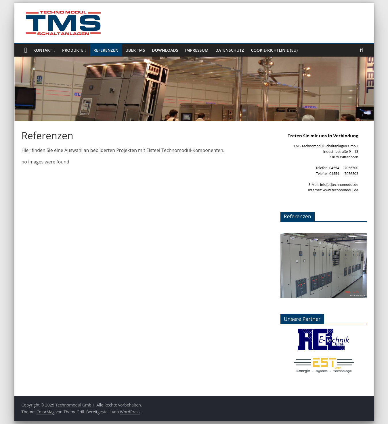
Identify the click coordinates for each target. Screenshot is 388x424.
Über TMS (135, 50)
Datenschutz (229, 50)
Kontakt (42, 50)
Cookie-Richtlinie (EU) (274, 50)
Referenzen (105, 50)
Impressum (197, 50)
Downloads (165, 50)
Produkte (72, 50)
